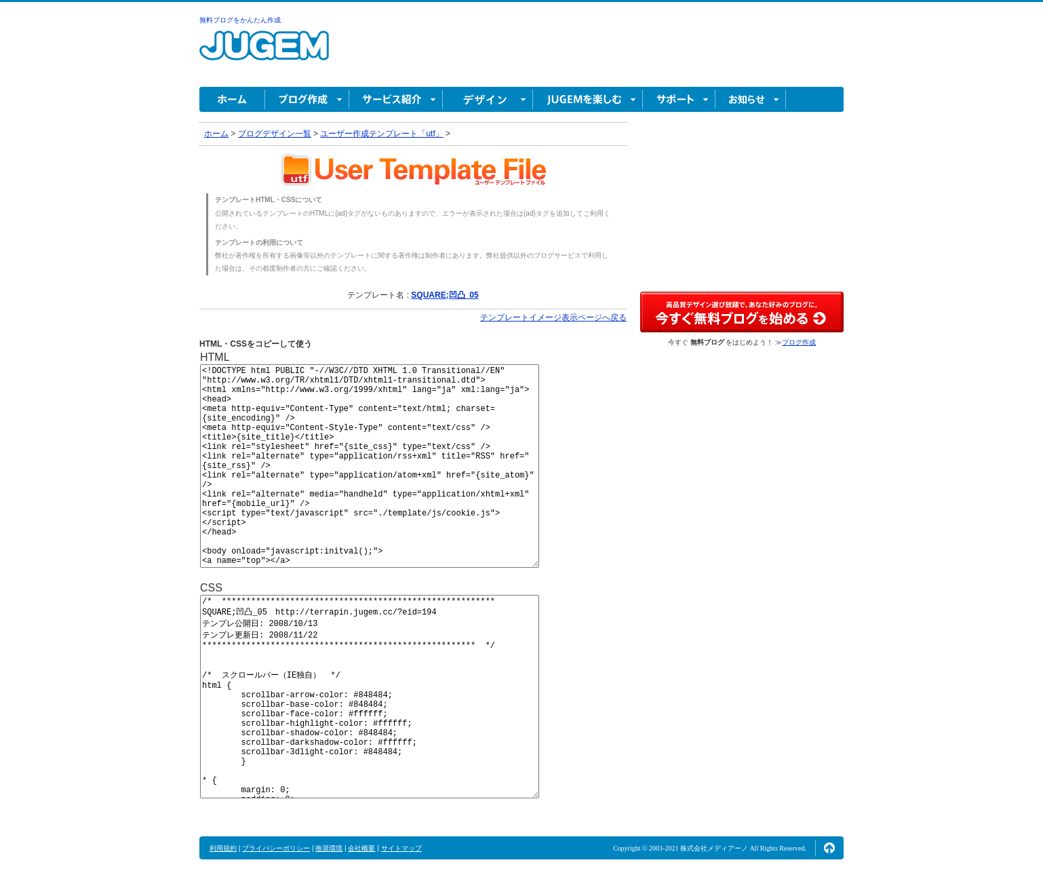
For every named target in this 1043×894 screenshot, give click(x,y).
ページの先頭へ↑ (829, 847)
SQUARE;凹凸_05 (444, 295)
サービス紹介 (396, 99)
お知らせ (750, 99)
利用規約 (223, 848)
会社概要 (361, 848)
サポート (679, 99)
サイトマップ (401, 848)
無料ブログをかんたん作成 (240, 20)
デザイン (488, 99)
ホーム (232, 99)
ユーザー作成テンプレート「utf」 (381, 133)
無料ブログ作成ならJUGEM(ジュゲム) (264, 53)
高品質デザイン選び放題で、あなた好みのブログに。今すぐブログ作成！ (742, 312)
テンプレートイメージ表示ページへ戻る (553, 317)
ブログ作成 (307, 99)
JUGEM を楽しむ (588, 99)
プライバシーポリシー (276, 848)
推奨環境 (328, 848)
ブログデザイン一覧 (274, 133)
